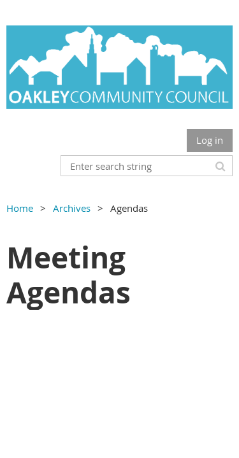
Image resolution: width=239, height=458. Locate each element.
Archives (72, 208)
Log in (209, 140)
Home (19, 208)
